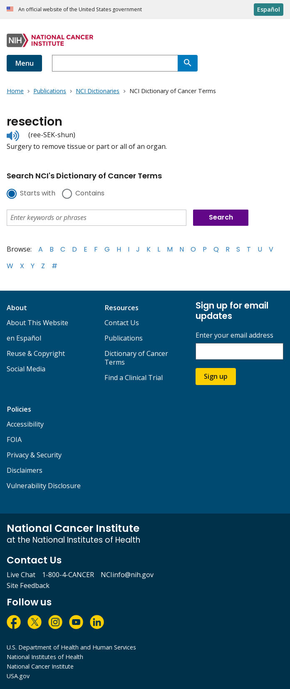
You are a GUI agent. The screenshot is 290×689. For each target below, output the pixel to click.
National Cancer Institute (40, 666)
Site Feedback (28, 585)
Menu (24, 63)
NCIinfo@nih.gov (127, 574)
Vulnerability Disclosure (44, 485)
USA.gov (18, 676)
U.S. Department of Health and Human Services (71, 647)
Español (268, 9)
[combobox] (115, 63)
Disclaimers (24, 470)
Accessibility (25, 424)
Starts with (37, 194)
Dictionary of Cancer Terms (136, 358)
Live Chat (21, 574)
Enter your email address (234, 335)
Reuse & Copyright (36, 353)
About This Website (37, 322)
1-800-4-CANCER (68, 574)
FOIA (14, 439)
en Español (24, 338)
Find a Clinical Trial (133, 377)
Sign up (216, 376)
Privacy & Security (34, 454)
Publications (123, 338)
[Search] (188, 63)
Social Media (26, 368)
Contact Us (121, 322)
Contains (89, 194)
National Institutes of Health (45, 657)
